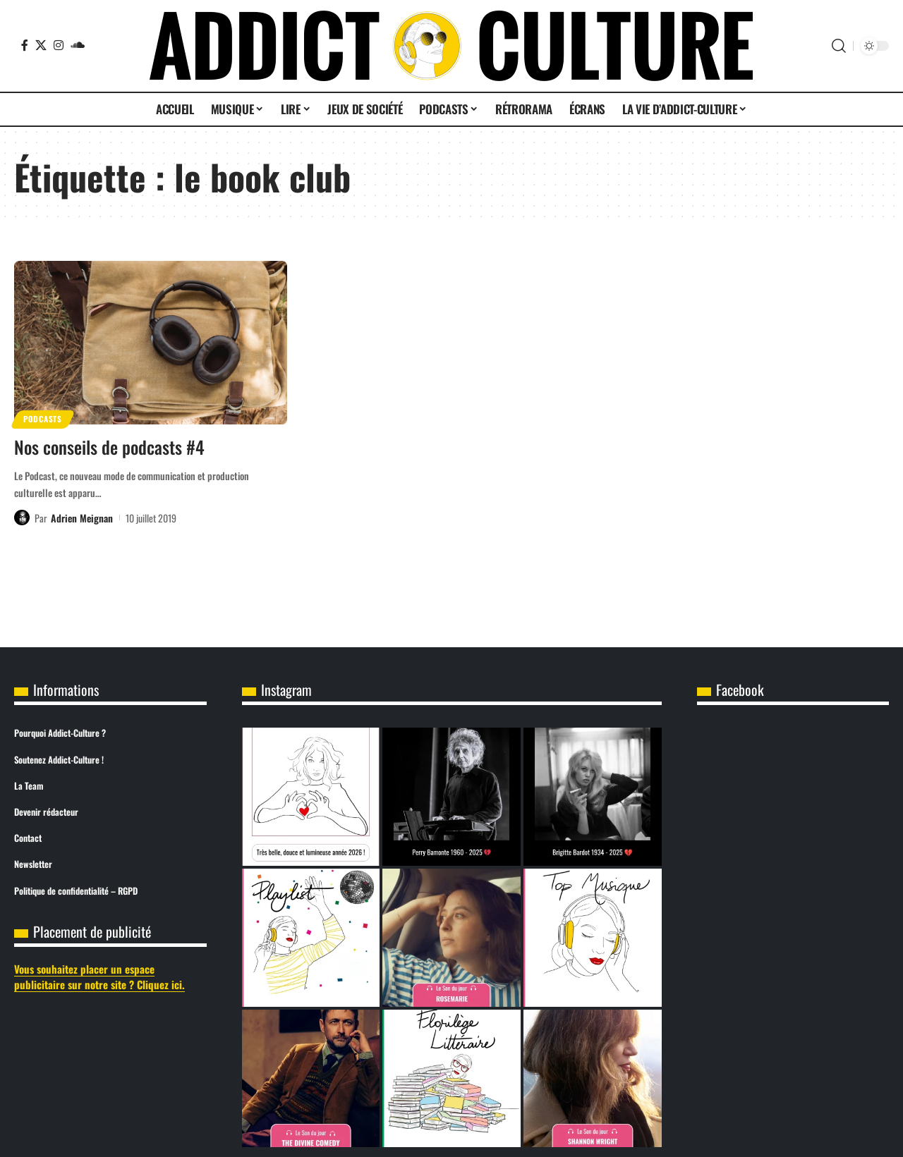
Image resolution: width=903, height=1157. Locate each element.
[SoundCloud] (77, 45)
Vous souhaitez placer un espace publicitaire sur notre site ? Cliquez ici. (99, 977)
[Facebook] (25, 45)
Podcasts (43, 418)
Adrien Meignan (82, 517)
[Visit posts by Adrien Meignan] (22, 517)
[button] (839, 46)
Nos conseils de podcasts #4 (109, 447)
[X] (41, 45)
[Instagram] (58, 45)
